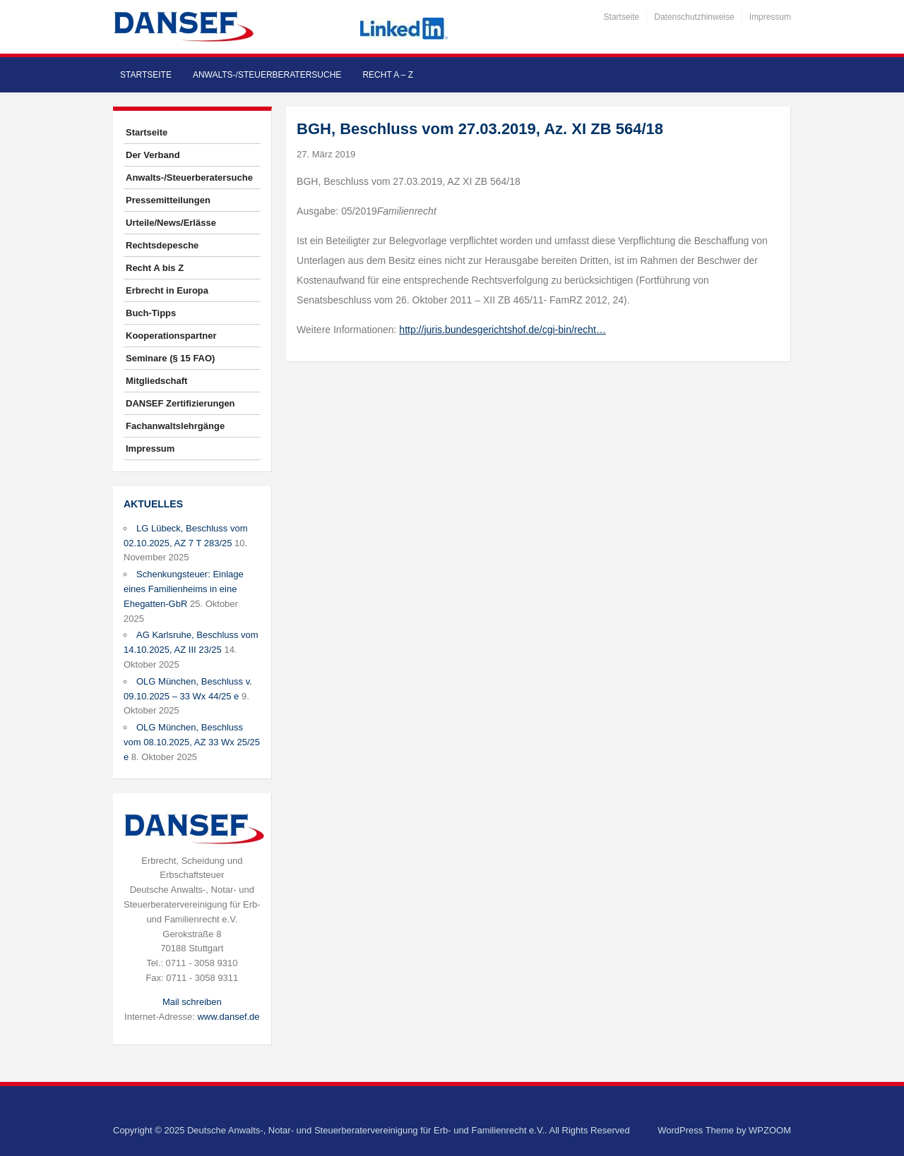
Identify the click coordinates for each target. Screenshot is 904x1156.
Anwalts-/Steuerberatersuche (267, 75)
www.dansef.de (228, 1016)
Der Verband (153, 155)
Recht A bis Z (155, 268)
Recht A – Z (387, 75)
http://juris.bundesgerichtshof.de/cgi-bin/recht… (502, 329)
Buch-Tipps (151, 313)
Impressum (770, 17)
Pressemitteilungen (168, 200)
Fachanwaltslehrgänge (175, 426)
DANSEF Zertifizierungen (180, 403)
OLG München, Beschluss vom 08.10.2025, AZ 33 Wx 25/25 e (192, 742)
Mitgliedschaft (156, 380)
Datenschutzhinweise (694, 17)
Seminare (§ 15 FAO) (170, 358)
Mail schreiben (192, 1002)
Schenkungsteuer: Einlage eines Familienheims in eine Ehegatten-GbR (184, 589)
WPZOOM (770, 1130)
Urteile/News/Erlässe (171, 222)
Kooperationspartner (171, 335)
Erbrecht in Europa (167, 290)
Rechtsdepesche (162, 245)
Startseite (622, 17)
